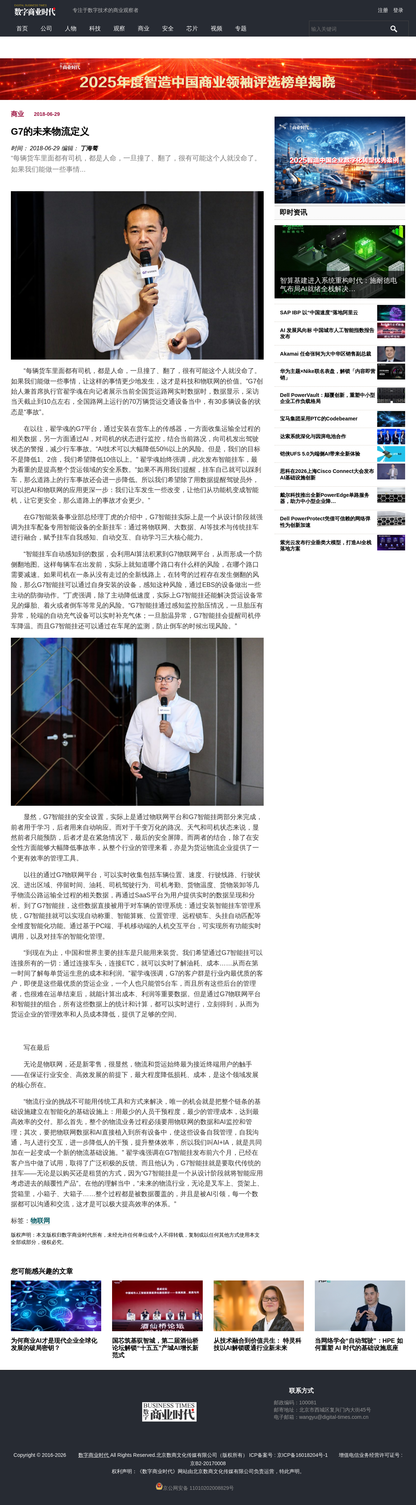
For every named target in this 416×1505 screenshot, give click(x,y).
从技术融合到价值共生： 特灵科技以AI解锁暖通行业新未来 (258, 1344)
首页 (22, 28)
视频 (216, 28)
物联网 (40, 1220)
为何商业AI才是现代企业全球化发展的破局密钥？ (54, 1344)
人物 (71, 28)
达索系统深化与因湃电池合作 (313, 436)
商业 (143, 28)
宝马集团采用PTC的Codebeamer (319, 419)
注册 (383, 10)
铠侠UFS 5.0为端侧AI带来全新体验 (320, 454)
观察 (119, 28)
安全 (168, 28)
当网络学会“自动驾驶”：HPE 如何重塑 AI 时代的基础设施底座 (359, 1344)
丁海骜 (89, 148)
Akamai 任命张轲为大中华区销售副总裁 (325, 354)
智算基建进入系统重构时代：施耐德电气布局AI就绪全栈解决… (338, 285)
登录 (398, 10)
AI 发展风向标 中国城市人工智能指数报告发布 (327, 333)
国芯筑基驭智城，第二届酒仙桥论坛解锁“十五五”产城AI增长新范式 (155, 1348)
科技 (95, 28)
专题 (241, 28)
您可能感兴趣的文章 (42, 1271)
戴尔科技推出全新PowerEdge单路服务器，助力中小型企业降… (324, 498)
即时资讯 (293, 212)
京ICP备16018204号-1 (302, 1455)
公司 (46, 28)
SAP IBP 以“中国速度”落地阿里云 (319, 312)
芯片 (192, 28)
